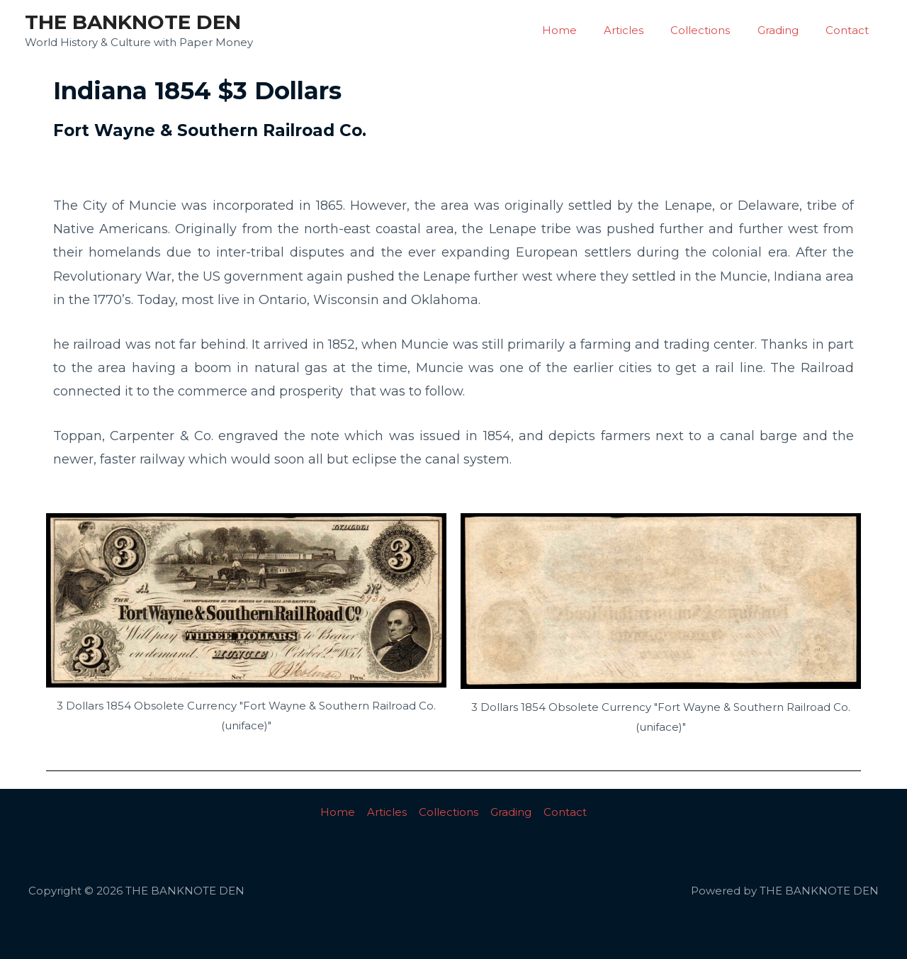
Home (585, 30)
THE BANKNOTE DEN (133, 22)
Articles (644, 30)
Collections (715, 30)
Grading (786, 30)
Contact (850, 30)
